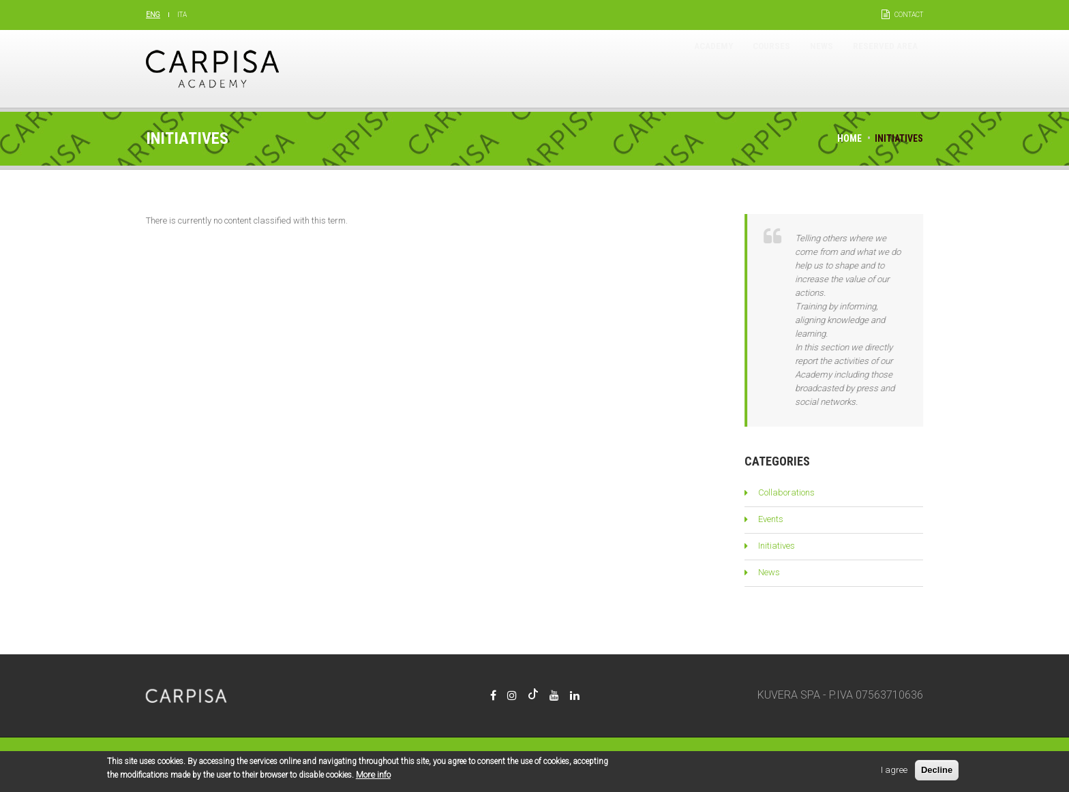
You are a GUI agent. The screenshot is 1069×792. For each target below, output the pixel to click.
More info (373, 777)
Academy (659, 68)
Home (849, 138)
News (796, 68)
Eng (153, 14)
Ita (182, 14)
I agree (894, 772)
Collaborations (786, 492)
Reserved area (875, 68)
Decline (936, 772)
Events (770, 519)
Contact (908, 14)
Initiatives (776, 545)
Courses (732, 68)
